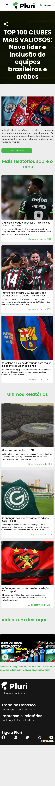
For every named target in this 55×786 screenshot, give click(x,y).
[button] (52, 645)
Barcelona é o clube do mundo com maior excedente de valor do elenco (26, 364)
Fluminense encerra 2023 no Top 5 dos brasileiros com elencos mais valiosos (23, 294)
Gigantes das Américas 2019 (17, 450)
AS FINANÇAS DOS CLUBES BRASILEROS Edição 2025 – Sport (25, 590)
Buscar (48, 5)
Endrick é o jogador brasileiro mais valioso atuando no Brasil (25, 224)
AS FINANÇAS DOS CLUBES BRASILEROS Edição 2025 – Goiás (25, 519)
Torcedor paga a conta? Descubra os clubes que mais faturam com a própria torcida (27, 668)
